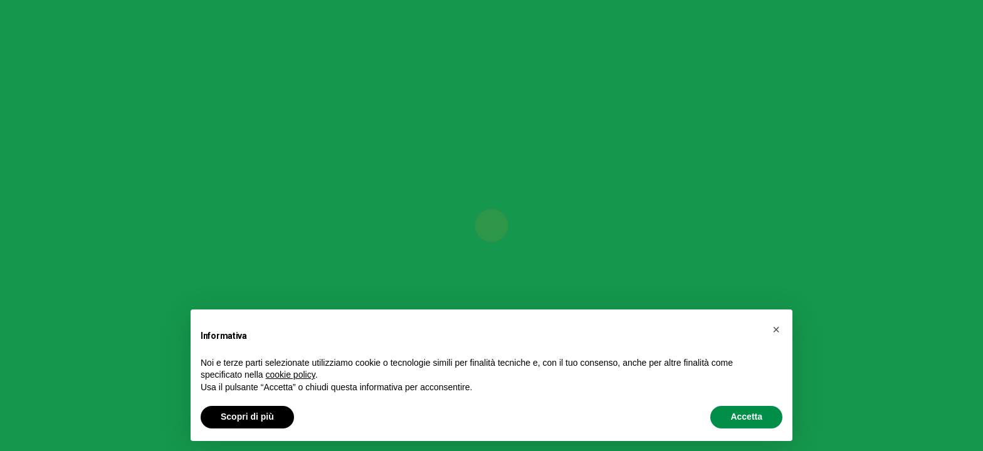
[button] (776, 329)
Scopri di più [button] (247, 417)
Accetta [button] (746, 417)
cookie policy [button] (290, 375)
